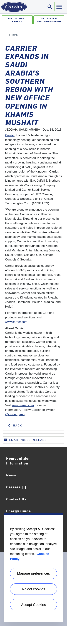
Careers (16, 487)
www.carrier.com (16, 322)
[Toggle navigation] (50, 6)
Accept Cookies (33, 605)
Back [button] (17, 425)
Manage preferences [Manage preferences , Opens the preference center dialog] (33, 573)
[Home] (13, 7)
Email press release (25, 440)
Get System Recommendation (49, 20)
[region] (33, 567)
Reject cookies (33, 589)
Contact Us (16, 499)
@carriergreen (15, 414)
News (11, 475)
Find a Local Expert (17, 20)
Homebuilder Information (18, 460)
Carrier (9, 135)
